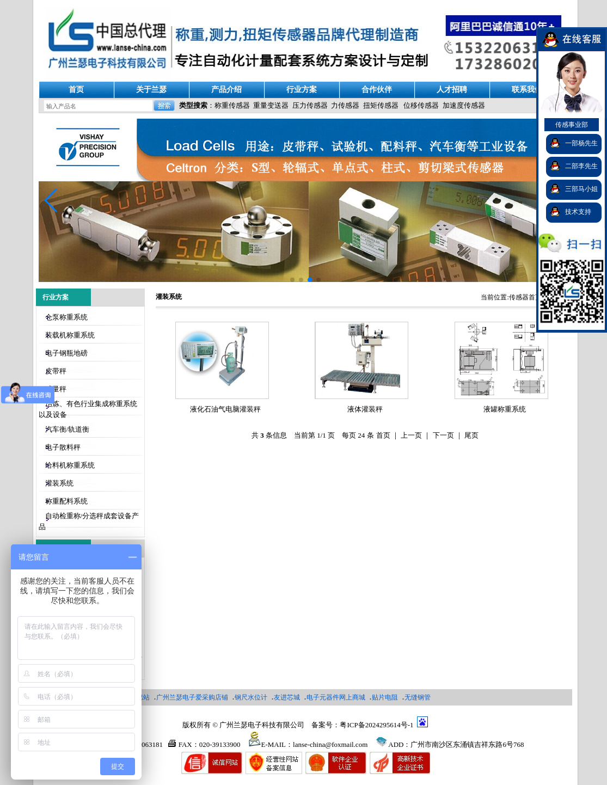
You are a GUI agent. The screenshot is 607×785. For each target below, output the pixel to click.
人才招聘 (452, 89)
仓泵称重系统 (66, 317)
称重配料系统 (66, 501)
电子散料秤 (63, 447)
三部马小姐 (581, 189)
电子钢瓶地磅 (66, 353)
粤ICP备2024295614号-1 (376, 725)
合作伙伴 (376, 89)
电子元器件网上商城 (335, 697)
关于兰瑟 (151, 89)
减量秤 (55, 389)
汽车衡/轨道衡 (67, 429)
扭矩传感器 (380, 105)
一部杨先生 (581, 143)
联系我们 (527, 89)
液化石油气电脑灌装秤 (225, 409)
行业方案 (301, 89)
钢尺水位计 (251, 697)
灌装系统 (59, 483)
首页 (76, 89)
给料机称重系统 (70, 465)
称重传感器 (232, 105)
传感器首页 (525, 297)
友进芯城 (287, 697)
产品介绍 (226, 89)
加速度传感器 (464, 105)
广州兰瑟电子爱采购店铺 (192, 697)
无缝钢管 (417, 697)
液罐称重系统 (504, 409)
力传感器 (345, 105)
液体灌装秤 (365, 409)
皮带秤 (55, 371)
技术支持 (578, 212)
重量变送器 (271, 105)
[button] (51, 200)
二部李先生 (581, 166)
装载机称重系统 (70, 335)
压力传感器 (310, 105)
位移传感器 (421, 105)
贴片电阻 (385, 697)
